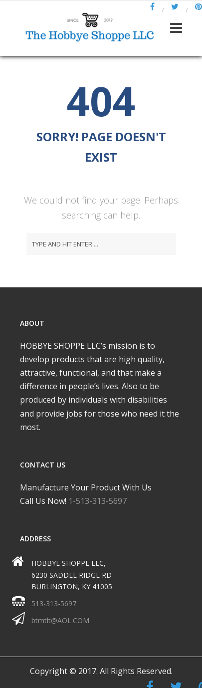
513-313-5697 (53, 603)
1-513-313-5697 (97, 500)
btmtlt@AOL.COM (60, 620)
